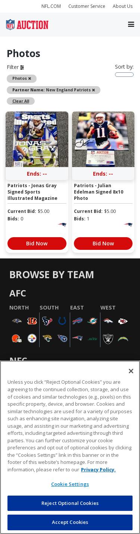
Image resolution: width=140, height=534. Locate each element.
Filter (15, 66)
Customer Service (86, 6)
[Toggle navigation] (131, 24)
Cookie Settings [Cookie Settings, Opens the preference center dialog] (70, 484)
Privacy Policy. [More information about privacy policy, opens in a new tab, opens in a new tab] (98, 469)
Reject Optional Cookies (70, 503)
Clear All (20, 101)
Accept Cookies (70, 522)
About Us (123, 6)
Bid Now (36, 243)
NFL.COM (51, 6)
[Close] (131, 371)
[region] (70, 447)
